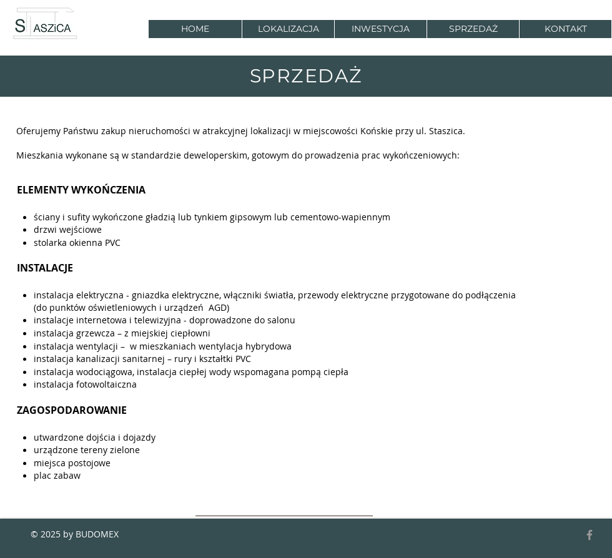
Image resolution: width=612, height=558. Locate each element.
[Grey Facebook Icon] (589, 535)
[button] (380, 29)
